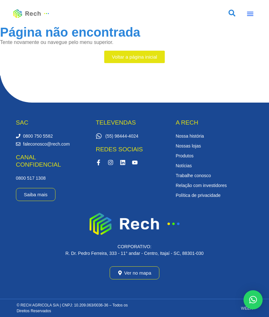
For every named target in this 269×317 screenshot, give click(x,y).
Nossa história (190, 136)
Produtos (184, 155)
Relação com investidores (201, 185)
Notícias (184, 165)
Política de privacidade (198, 195)
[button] (250, 13)
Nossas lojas (188, 145)
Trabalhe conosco (193, 175)
